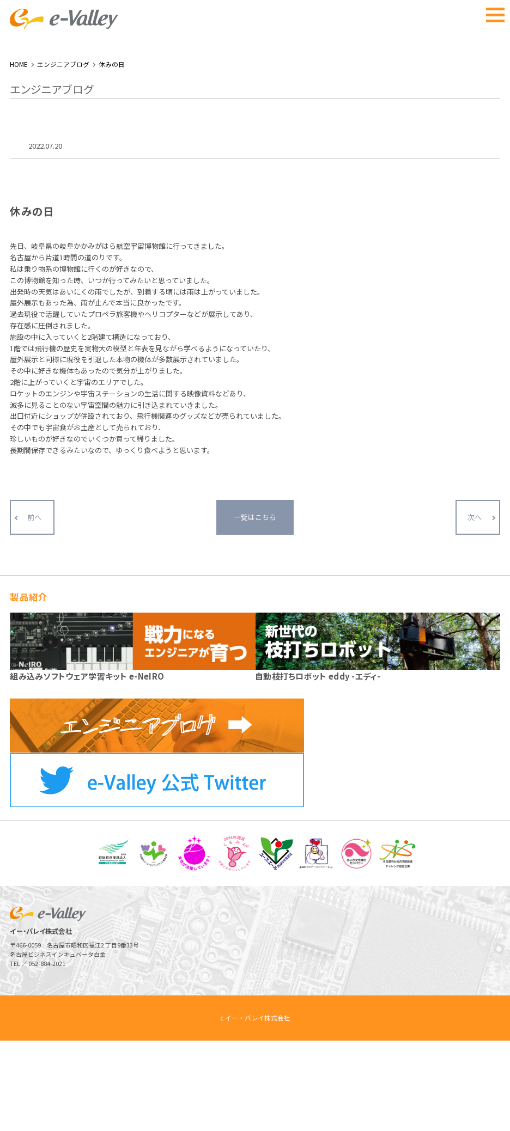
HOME (19, 154)
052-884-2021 (46, 1054)
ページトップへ (476, 1097)
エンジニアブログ (63, 154)
